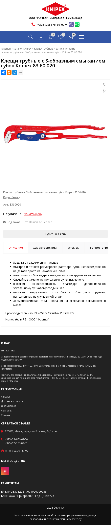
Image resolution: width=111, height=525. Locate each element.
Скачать (5, 415)
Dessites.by (75, 519)
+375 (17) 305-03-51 (16, 443)
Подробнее (11, 197)
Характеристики (45, 247)
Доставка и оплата (12, 401)
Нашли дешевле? (38, 222)
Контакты (6, 410)
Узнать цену (33, 214)
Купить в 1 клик (55, 234)
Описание (15, 247)
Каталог (5, 396)
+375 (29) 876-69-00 (16, 439)
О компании (8, 406)
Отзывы (74, 247)
